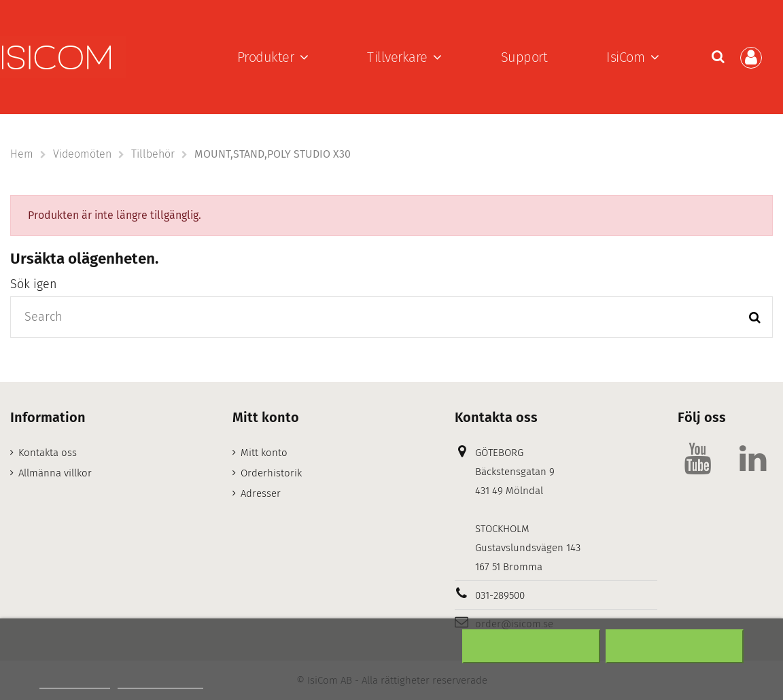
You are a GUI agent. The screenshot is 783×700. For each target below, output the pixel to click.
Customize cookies (160, 682)
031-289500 (500, 595)
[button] (273, 57)
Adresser (261, 493)
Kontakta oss (47, 453)
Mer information (74, 682)
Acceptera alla (674, 646)
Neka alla (530, 646)
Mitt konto (264, 453)
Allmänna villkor (55, 473)
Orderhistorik (271, 473)
